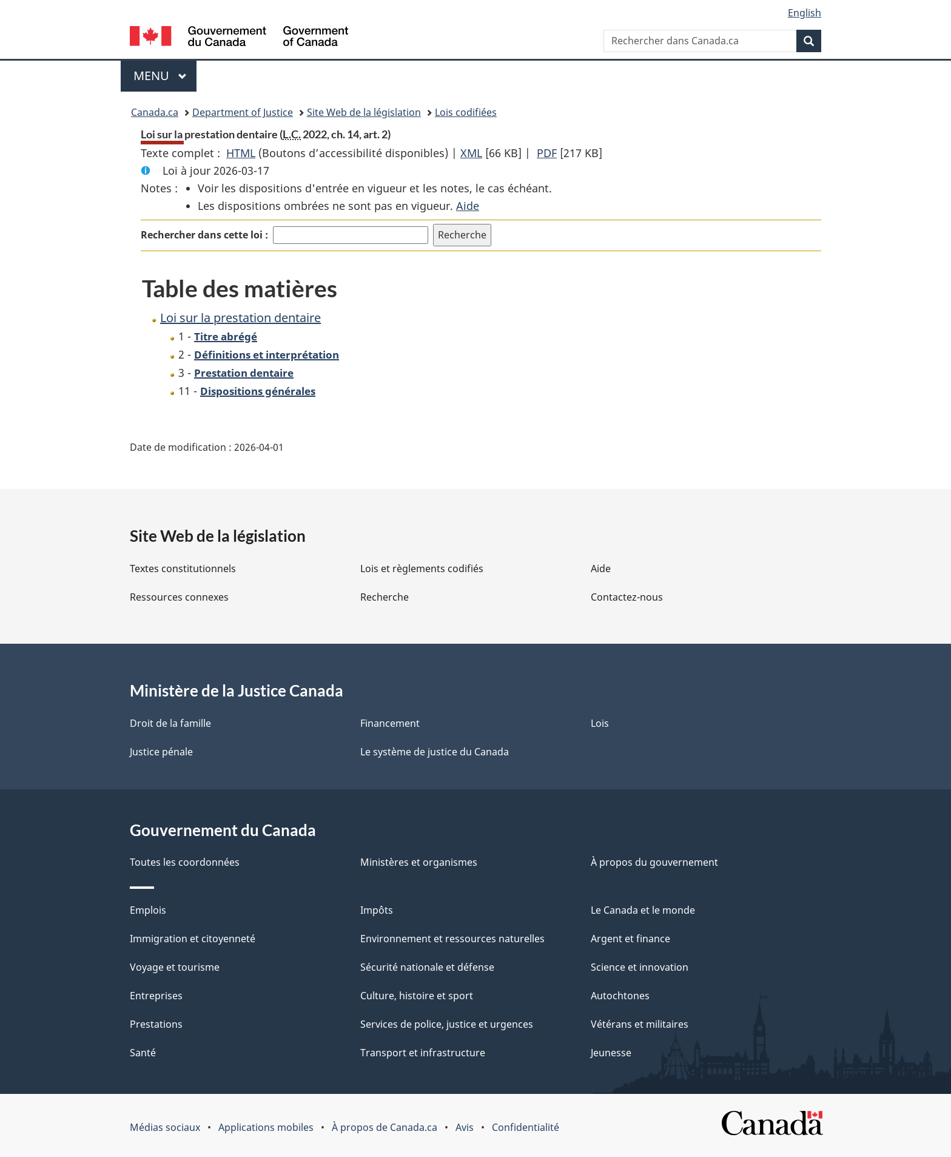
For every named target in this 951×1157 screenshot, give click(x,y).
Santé (143, 1052)
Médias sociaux (165, 1127)
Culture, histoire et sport (416, 995)
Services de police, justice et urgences (446, 1024)
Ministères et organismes (418, 862)
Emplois (148, 910)
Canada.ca (154, 112)
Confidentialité (525, 1127)
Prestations (156, 1024)
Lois (600, 723)
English (804, 12)
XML (471, 153)
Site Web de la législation (364, 112)
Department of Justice (242, 112)
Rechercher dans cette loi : (204, 234)
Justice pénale (161, 751)
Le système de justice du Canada (434, 751)
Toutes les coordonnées (185, 862)
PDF (547, 153)
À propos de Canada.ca (384, 1127)
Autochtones (620, 995)
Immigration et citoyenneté (192, 938)
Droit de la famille (170, 723)
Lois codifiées (466, 112)
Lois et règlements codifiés (421, 568)
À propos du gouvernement (654, 862)
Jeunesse (611, 1052)
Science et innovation (639, 967)
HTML (240, 153)
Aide (467, 205)
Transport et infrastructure (422, 1052)
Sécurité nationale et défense (427, 967)
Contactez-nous (627, 597)
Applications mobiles (266, 1127)
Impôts (376, 910)
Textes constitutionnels (183, 568)
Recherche (384, 597)
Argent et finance (630, 938)
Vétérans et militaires (639, 1024)
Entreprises (156, 995)
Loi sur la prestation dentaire (240, 317)
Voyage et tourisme (175, 967)
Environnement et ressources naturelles (452, 938)
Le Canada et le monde (643, 910)
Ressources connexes (179, 597)
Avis (464, 1127)
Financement (390, 723)
